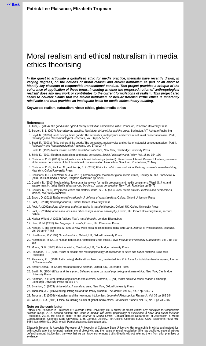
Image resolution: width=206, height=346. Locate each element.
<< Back (13, 4)
